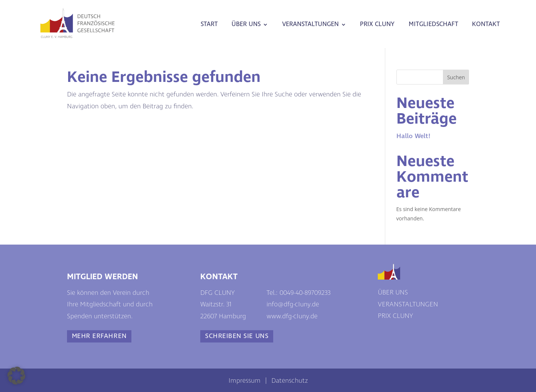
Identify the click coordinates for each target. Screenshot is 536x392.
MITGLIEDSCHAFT (433, 24)
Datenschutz (289, 380)
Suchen (456, 77)
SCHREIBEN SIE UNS (236, 336)
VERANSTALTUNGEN (310, 24)
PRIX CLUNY (377, 24)
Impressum (245, 380)
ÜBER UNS (246, 24)
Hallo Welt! (413, 136)
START (209, 24)
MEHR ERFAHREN (99, 336)
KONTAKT (486, 24)
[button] (16, 375)
